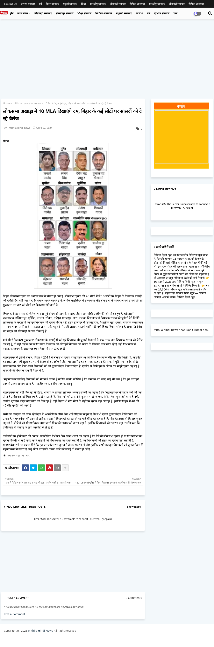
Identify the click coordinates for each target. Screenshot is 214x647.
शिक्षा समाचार (84, 13)
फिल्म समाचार (53, 4)
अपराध (139, 13)
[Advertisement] (107, 50)
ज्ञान (175, 13)
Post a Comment (14, 614)
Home (7, 103)
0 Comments (134, 598)
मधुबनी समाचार (70, 4)
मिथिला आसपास (137, 4)
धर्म (40, 4)
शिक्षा (83, 4)
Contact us (11, 4)
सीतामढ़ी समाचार (118, 4)
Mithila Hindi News (40, 630)
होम (11, 13)
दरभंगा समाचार (28, 4)
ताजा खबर (22, 13)
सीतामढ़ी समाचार (43, 13)
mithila (17, 103)
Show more (134, 506)
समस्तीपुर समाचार (98, 4)
